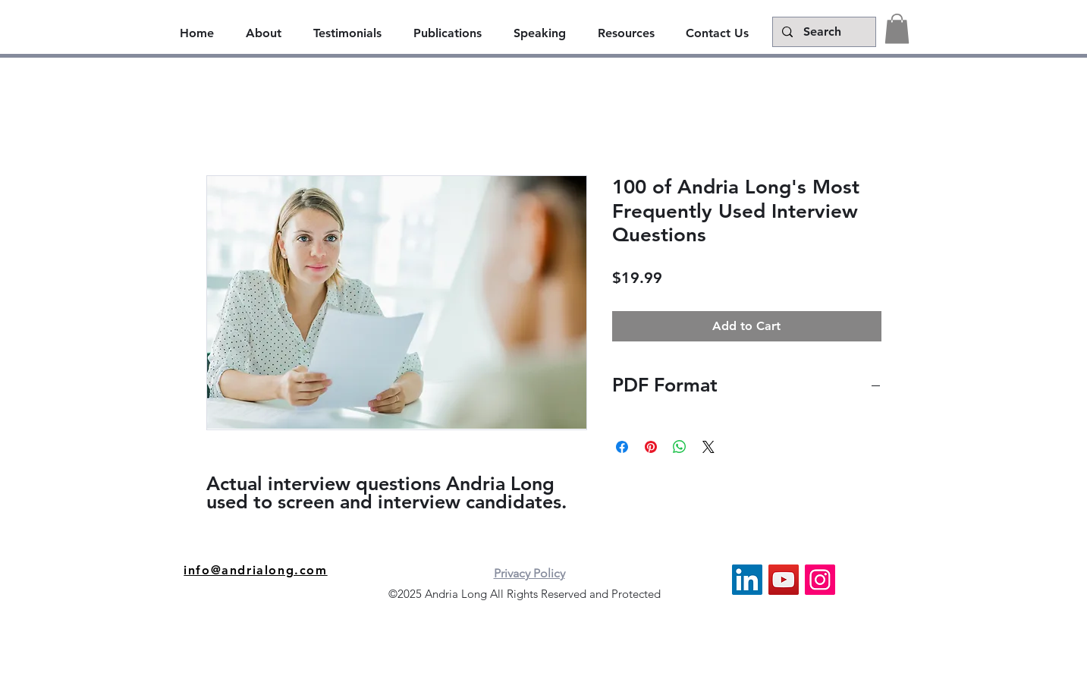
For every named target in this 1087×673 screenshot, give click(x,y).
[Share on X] (708, 447)
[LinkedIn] (747, 580)
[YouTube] (783, 580)
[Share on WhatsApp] (680, 447)
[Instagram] (820, 580)
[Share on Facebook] (622, 447)
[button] (896, 28)
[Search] (823, 31)
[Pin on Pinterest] (651, 447)
